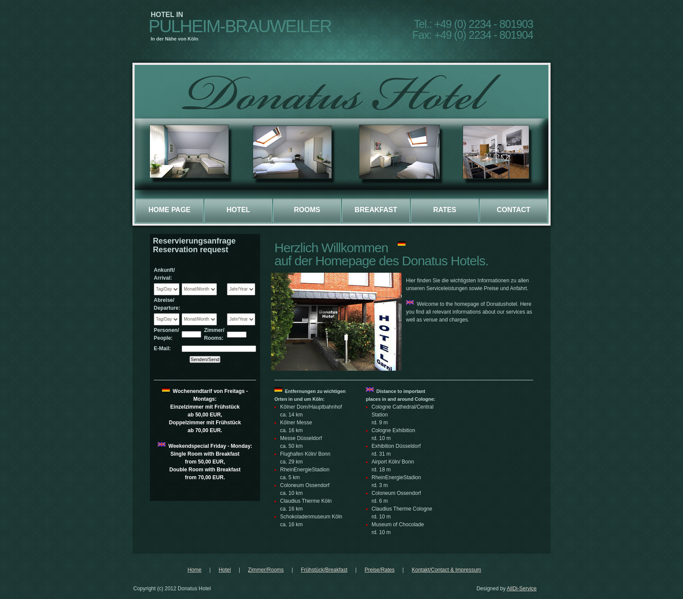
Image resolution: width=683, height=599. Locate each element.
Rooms (307, 209)
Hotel (238, 209)
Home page (170, 209)
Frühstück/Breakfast (324, 570)
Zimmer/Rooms (266, 570)
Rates (444, 209)
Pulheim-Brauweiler (240, 26)
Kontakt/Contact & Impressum (446, 570)
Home (194, 570)
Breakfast (376, 209)
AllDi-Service (522, 588)
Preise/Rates (380, 570)
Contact (513, 209)
